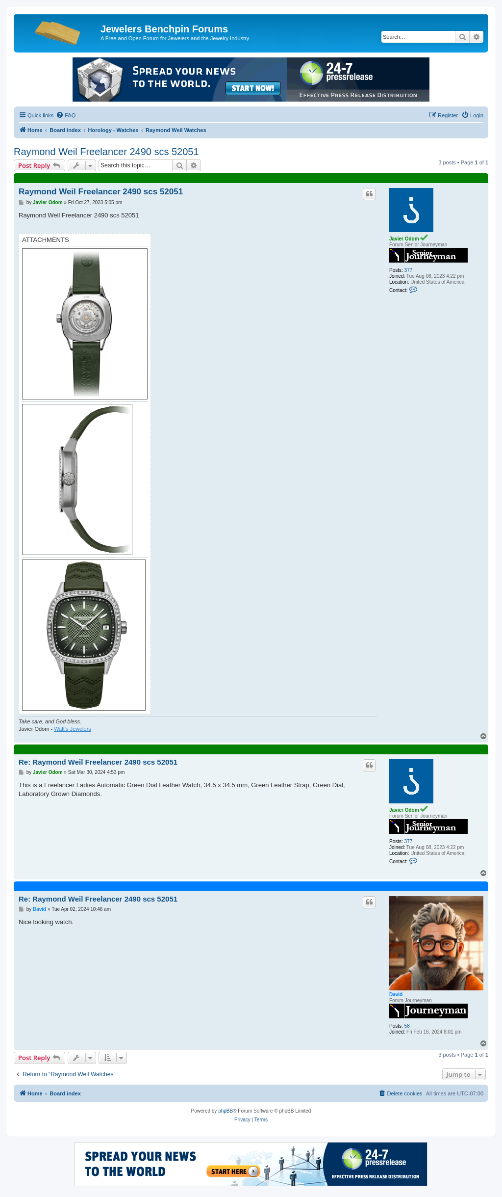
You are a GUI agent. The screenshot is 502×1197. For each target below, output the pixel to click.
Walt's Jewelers (72, 729)
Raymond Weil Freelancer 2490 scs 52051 (106, 151)
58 (407, 1026)
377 (408, 270)
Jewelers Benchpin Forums (164, 29)
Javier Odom (404, 238)
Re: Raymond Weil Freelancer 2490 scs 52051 (98, 762)
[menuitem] (65, 115)
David (395, 994)
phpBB (225, 1111)
